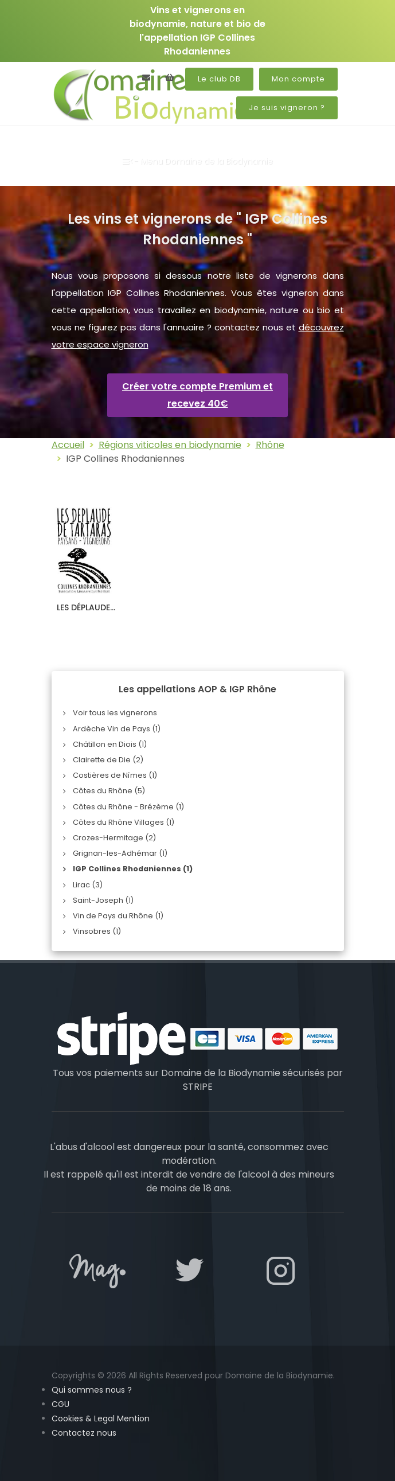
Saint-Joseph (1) (103, 900)
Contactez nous (84, 1433)
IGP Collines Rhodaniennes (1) (133, 869)
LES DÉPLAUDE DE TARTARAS (83, 612)
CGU (60, 1404)
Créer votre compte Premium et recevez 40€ (197, 395)
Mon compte (298, 79)
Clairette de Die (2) (108, 760)
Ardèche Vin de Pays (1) (117, 729)
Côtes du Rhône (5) (109, 791)
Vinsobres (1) (97, 931)
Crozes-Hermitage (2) (114, 838)
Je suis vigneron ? (287, 107)
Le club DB (219, 79)
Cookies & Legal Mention (101, 1418)
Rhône (270, 444)
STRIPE (198, 1086)
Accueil (68, 444)
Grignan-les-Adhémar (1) (120, 853)
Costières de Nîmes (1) (115, 775)
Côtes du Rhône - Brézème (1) (128, 807)
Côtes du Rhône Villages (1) (123, 822)
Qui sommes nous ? (92, 1390)
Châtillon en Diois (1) (110, 744)
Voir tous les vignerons (115, 713)
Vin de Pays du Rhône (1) (118, 916)
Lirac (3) (88, 885)
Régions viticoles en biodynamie (170, 444)
